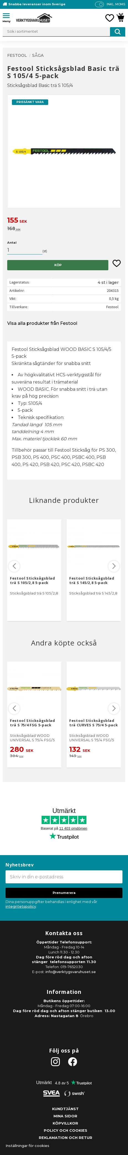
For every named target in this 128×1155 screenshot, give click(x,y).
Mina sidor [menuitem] (65, 1116)
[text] (64, 221)
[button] (8, 16)
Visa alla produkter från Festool (42, 323)
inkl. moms (116, 4)
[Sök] (117, 32)
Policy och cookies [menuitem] (65, 1130)
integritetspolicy (21, 906)
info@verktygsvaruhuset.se (70, 972)
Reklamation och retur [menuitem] (65, 1138)
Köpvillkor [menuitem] (65, 1123)
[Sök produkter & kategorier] (64, 32)
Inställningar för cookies (27, 1146)
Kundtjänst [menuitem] (65, 1109)
